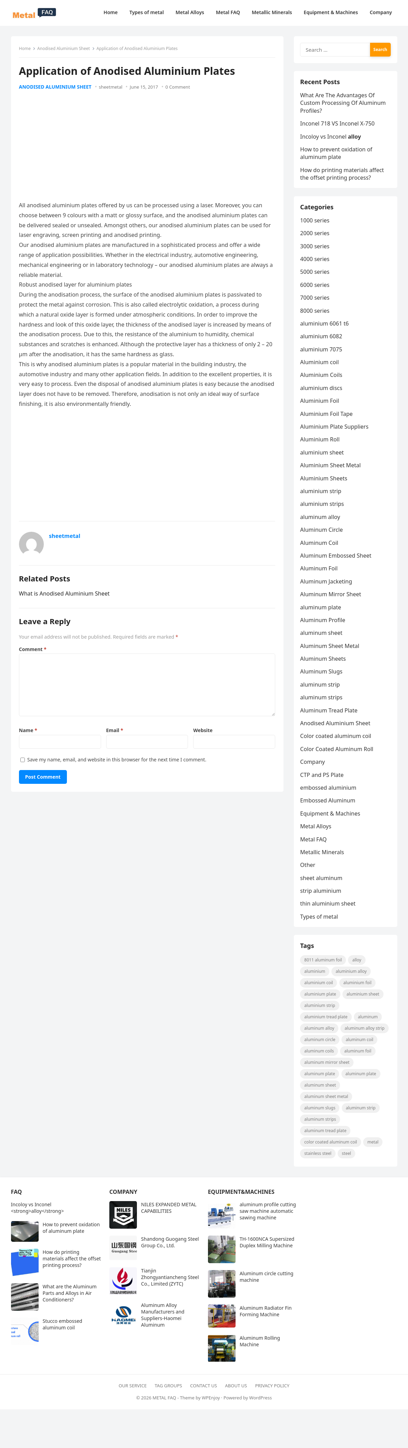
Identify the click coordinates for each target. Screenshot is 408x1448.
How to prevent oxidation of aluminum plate (337, 154)
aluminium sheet (322, 455)
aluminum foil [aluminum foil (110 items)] (358, 1056)
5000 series (315, 275)
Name (29, 731)
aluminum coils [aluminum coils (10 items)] (320, 1056)
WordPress (260, 1402)
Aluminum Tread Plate (329, 713)
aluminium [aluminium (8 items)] (315, 976)
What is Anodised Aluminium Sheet (65, 594)
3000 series (315, 249)
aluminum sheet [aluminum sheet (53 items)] (321, 1090)
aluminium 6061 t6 (325, 326)
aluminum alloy (321, 520)
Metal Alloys (316, 829)
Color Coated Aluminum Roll (337, 752)
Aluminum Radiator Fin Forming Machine (266, 1316)
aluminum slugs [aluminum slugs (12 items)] (320, 1113)
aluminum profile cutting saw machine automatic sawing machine (268, 1216)
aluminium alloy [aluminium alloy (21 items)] (351, 976)
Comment (33, 650)
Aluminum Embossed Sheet (336, 558)
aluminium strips (323, 507)
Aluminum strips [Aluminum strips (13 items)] (321, 1124)
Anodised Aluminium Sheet (64, 49)
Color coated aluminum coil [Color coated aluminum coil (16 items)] (331, 1147)
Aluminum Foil (319, 571)
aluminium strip (321, 494)
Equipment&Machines (241, 1197)
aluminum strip (320, 687)
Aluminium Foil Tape (327, 417)
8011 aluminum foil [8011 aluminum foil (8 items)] (323, 965)
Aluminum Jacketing (326, 584)
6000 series (315, 288)
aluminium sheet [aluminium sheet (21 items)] (363, 999)
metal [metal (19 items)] (373, 1147)
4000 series (315, 262)
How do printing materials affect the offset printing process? (343, 175)
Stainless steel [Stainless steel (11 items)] (318, 1158)
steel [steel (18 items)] (346, 1158)
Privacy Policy (272, 1390)
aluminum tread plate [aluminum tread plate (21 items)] (326, 1135)
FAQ (16, 1197)
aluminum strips (322, 700)
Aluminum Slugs (322, 675)
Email (114, 731)
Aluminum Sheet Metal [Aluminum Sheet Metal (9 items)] (327, 1101)
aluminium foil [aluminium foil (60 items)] (358, 987)
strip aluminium (321, 894)
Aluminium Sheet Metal (331, 468)
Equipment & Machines (331, 816)
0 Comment (178, 87)
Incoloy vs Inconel (331, 138)
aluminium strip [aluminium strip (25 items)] (320, 1010)
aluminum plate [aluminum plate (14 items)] (361, 1078)
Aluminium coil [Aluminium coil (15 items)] (319, 987)
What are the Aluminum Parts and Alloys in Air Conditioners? (70, 1298)
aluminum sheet (322, 636)
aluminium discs (322, 391)
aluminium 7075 (322, 352)
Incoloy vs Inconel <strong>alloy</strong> (37, 1212)
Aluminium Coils (322, 378)
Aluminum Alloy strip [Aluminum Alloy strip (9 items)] (365, 1033)
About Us (236, 1390)
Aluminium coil (320, 365)
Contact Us (203, 1390)
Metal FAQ (314, 842)
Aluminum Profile (323, 623)
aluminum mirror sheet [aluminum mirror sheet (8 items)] (327, 1067)
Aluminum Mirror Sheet (331, 597)
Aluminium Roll (320, 443)
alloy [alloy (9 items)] (357, 965)
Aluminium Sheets (324, 481)
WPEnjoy (211, 1402)
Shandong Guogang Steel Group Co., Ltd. (170, 1247)
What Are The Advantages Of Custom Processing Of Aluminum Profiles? (343, 104)
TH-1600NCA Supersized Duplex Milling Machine (267, 1247)
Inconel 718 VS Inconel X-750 (338, 125)
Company (313, 765)
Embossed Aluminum (328, 803)
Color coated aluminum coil (336, 739)
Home (25, 49)
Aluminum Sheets (323, 662)
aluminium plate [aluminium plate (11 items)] (321, 999)
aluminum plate (321, 610)
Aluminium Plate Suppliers (335, 429)
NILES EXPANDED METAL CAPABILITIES (169, 1212)
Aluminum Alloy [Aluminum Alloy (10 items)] (320, 1033)
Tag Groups (168, 1390)
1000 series (315, 223)
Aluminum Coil (320, 546)
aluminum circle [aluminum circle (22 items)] (320, 1044)
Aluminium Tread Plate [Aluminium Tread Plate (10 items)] (326, 1022)
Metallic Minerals (323, 855)
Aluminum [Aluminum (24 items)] (368, 1022)
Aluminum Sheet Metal (330, 649)
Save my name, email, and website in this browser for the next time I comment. (117, 760)
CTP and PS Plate (322, 778)
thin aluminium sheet (328, 907)
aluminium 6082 (322, 339)
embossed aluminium (329, 791)
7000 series (315, 300)
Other (308, 868)
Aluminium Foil (320, 404)
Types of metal (320, 919)
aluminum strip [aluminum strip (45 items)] (361, 1113)
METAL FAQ (164, 1402)
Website (202, 731)
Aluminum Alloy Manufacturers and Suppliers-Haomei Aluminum (163, 1320)
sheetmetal (111, 87)
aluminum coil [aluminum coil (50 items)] (360, 1044)
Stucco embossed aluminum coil (62, 1329)
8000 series (315, 314)
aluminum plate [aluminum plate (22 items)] (320, 1078)
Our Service (133, 1390)
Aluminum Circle (322, 533)
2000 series (315, 236)
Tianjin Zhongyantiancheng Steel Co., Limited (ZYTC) (170, 1282)
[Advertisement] (147, 149)
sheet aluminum (322, 881)
